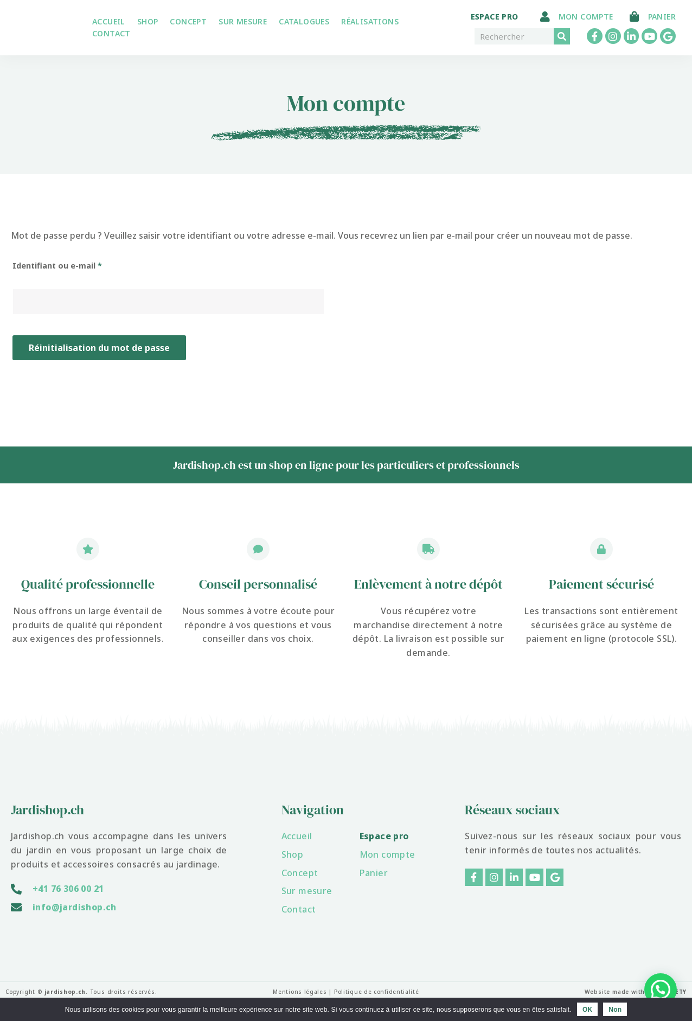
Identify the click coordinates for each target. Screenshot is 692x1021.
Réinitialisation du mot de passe (99, 348)
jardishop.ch (65, 992)
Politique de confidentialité (377, 992)
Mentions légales (299, 992)
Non (614, 1009)
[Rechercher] (562, 36)
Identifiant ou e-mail (79, 264)
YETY (679, 992)
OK (587, 1009)
